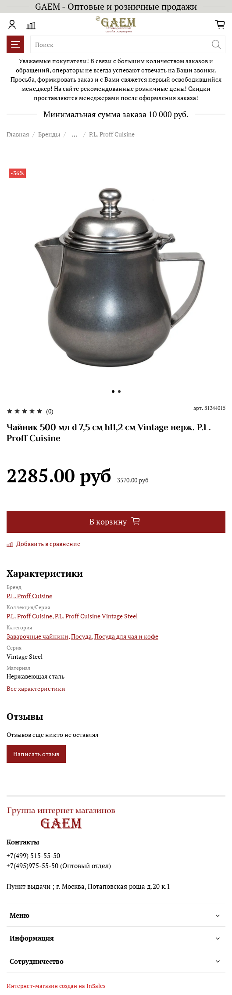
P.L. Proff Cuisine (112, 134)
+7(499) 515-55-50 (33, 855)
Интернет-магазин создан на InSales (56, 986)
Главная (18, 134)
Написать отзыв (36, 754)
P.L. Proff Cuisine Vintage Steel (96, 616)
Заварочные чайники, (38, 636)
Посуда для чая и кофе (126, 636)
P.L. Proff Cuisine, (30, 616)
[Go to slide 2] (119, 391)
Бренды (49, 134)
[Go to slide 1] (113, 391)
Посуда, (82, 636)
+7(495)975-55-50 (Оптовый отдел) (59, 865)
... (74, 134)
